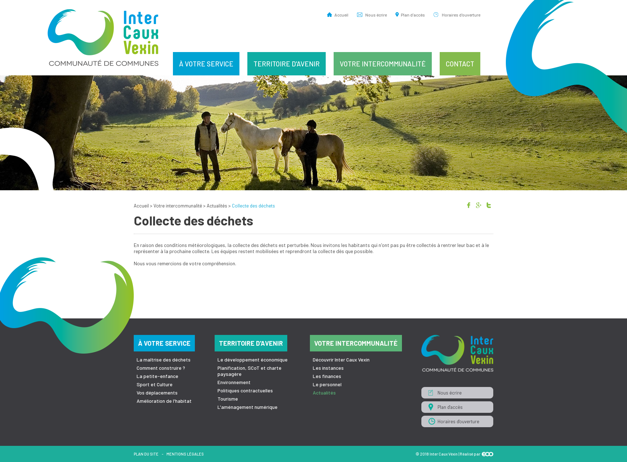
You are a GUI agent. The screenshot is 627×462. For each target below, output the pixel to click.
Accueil (341, 14)
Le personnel (327, 384)
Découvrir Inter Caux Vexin (341, 359)
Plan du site (146, 454)
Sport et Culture (155, 384)
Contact (460, 64)
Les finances (327, 376)
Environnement (234, 382)
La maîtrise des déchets (164, 359)
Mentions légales (185, 454)
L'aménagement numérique (248, 407)
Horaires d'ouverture (461, 14)
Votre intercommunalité (383, 64)
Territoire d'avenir (286, 64)
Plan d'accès (413, 14)
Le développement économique (253, 359)
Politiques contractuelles (245, 390)
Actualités (217, 206)
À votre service (206, 64)
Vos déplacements (157, 392)
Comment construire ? (161, 368)
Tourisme (228, 399)
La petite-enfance (157, 376)
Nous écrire (376, 14)
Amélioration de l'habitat (164, 401)
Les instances (328, 368)
